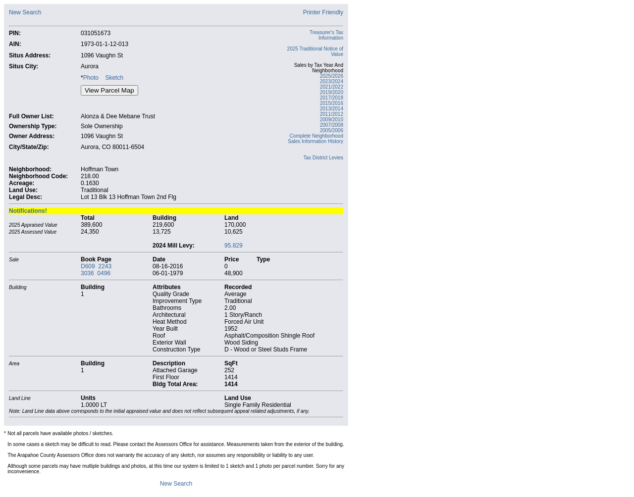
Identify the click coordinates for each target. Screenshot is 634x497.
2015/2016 (331, 103)
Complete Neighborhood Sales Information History (315, 138)
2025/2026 (331, 76)
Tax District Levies (323, 157)
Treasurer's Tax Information (326, 35)
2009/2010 (331, 119)
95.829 (233, 245)
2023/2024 (331, 81)
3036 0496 (95, 273)
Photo (91, 77)
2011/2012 (331, 114)
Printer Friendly (323, 12)
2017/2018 (331, 97)
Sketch (114, 77)
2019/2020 (331, 92)
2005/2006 (331, 130)
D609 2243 (96, 266)
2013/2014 (331, 108)
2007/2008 (331, 125)
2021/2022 (331, 87)
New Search (25, 12)
